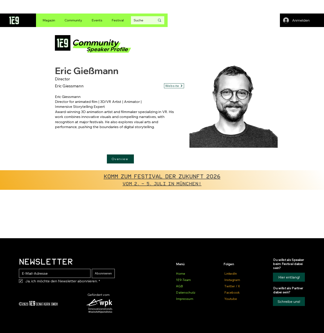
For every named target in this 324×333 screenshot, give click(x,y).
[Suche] (141, 20)
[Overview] (120, 158)
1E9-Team (183, 280)
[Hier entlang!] (289, 277)
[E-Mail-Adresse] (53, 273)
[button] (289, 301)
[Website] (174, 85)
